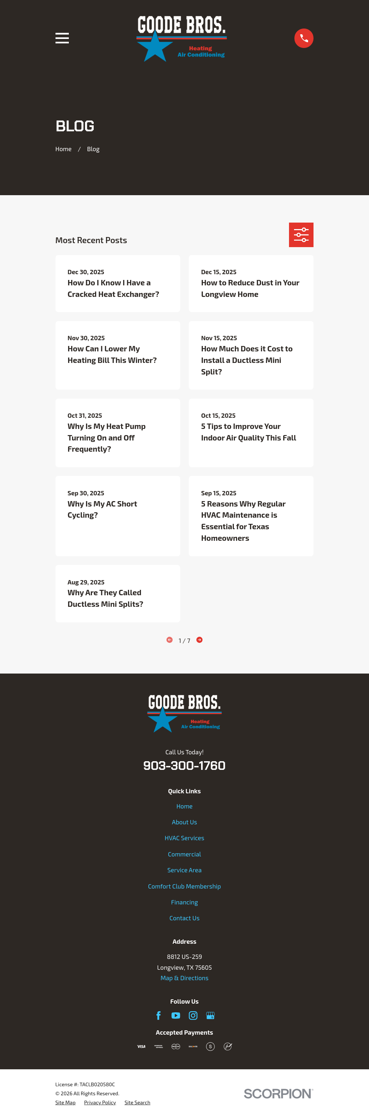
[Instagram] (193, 1015)
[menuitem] (65, 1102)
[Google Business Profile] (210, 1015)
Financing (184, 902)
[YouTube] (176, 1015)
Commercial (184, 854)
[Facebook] (158, 1015)
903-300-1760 (184, 765)
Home (184, 806)
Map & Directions (184, 977)
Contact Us (184, 917)
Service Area (184, 869)
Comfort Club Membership (184, 886)
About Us (184, 821)
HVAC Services (184, 837)
